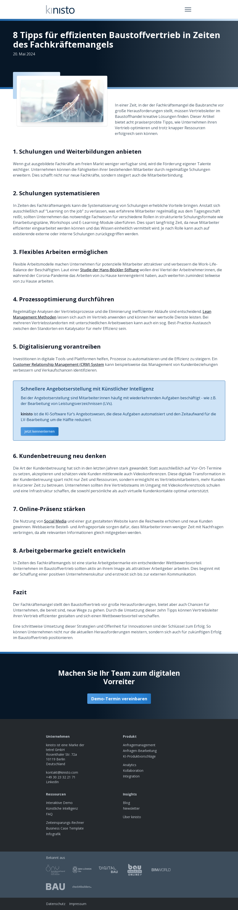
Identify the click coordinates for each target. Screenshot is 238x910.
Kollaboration (133, 770)
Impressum (77, 903)
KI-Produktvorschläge (139, 756)
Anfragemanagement (139, 745)
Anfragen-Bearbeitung (140, 750)
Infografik (53, 834)
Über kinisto (132, 817)
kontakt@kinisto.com (62, 772)
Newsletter (131, 808)
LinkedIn (52, 782)
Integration (131, 776)
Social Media (55, 521)
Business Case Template (65, 828)
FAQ (49, 814)
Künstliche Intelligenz (62, 808)
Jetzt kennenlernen (40, 431)
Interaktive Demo (59, 802)
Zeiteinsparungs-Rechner (65, 822)
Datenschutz (55, 903)
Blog (126, 802)
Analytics (129, 765)
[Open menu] (188, 9)
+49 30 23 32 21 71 (60, 777)
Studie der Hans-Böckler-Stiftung (109, 269)
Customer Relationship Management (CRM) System (58, 364)
